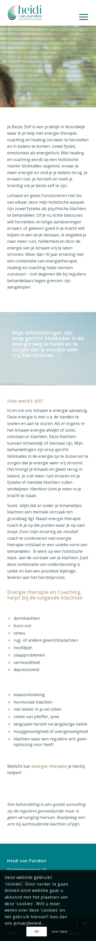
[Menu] (83, 17)
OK (36, 931)
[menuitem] (83, 17)
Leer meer (60, 931)
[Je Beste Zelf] (39, 10)
